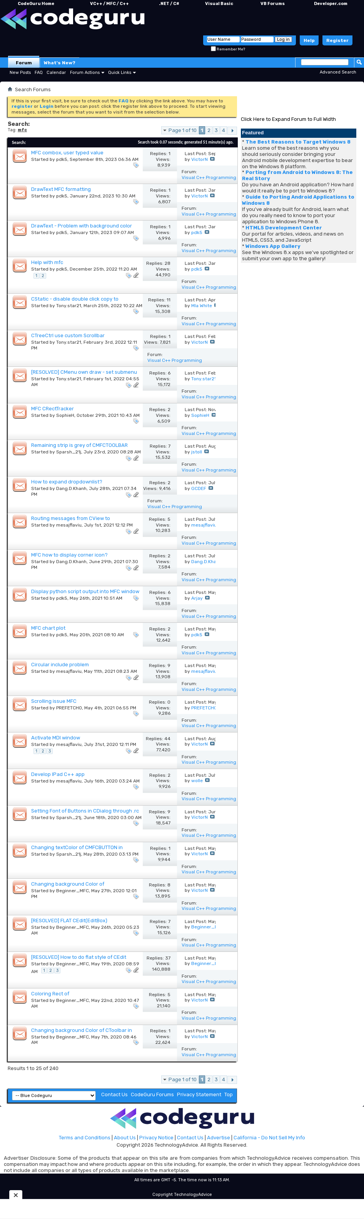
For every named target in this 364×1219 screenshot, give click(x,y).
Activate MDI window (55, 738)
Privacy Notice (156, 1137)
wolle (197, 780)
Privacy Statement (199, 1094)
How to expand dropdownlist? (66, 482)
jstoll (196, 452)
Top (228, 1094)
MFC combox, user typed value (67, 153)
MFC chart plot (48, 628)
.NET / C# (169, 3)
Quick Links (119, 72)
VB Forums (272, 3)
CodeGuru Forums (152, 1094)
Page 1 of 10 (183, 130)
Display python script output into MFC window (85, 591)
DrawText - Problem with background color (81, 226)
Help (309, 40)
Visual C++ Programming (209, 177)
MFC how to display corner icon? (69, 555)
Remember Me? (228, 49)
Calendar (56, 72)
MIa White (201, 305)
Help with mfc (47, 262)
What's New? (59, 62)
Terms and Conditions (84, 1137)
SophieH (65, 415)
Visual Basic (219, 3)
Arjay (197, 598)
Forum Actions (85, 72)
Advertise (218, 1137)
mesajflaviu (69, 525)
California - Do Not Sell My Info (269, 1137)
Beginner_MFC (72, 890)
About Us (125, 1137)
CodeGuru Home (36, 3)
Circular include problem (60, 664)
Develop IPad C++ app (58, 774)
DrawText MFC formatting (61, 189)
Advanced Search (338, 72)
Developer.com (330, 3)
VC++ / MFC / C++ (109, 3)
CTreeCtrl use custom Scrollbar (68, 335)
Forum (24, 62)
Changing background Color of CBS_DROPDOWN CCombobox (67, 887)
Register (337, 40)
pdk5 (61, 159)
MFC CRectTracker (52, 408)
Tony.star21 (68, 305)
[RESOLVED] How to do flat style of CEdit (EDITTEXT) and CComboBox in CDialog (78, 960)
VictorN (199, 159)
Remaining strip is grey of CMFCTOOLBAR (79, 445)
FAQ (39, 72)
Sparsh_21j (68, 452)
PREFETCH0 (69, 708)
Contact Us (114, 1094)
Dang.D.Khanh (71, 488)
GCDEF (198, 488)
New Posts (20, 72)
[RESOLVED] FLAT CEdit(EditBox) (69, 920)
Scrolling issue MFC (54, 701)
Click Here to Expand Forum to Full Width (288, 119)
